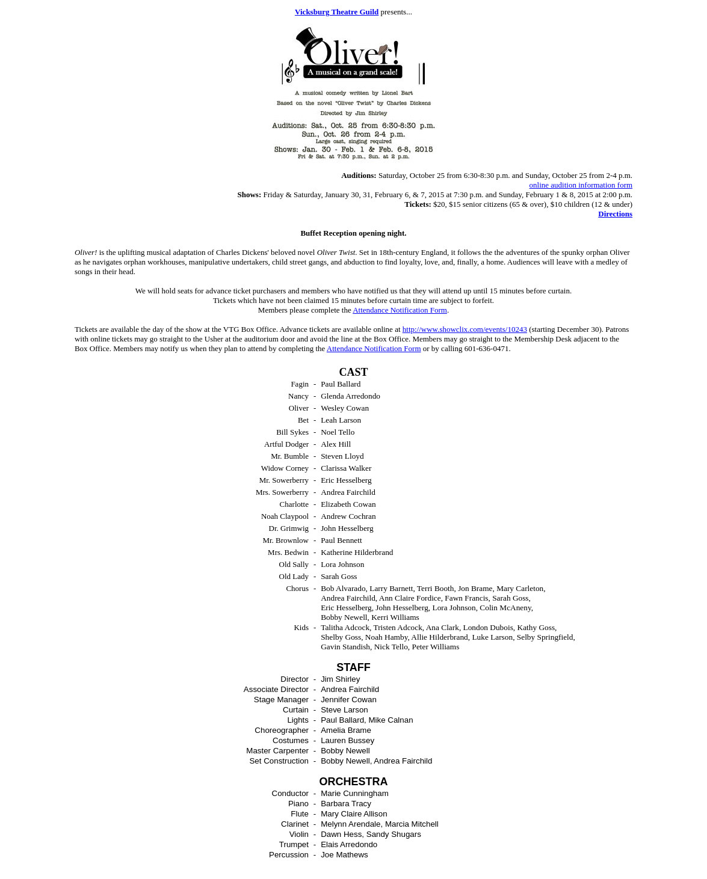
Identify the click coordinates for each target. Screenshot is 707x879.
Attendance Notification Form (400, 309)
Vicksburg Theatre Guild (336, 11)
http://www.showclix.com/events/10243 (465, 329)
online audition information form (581, 184)
